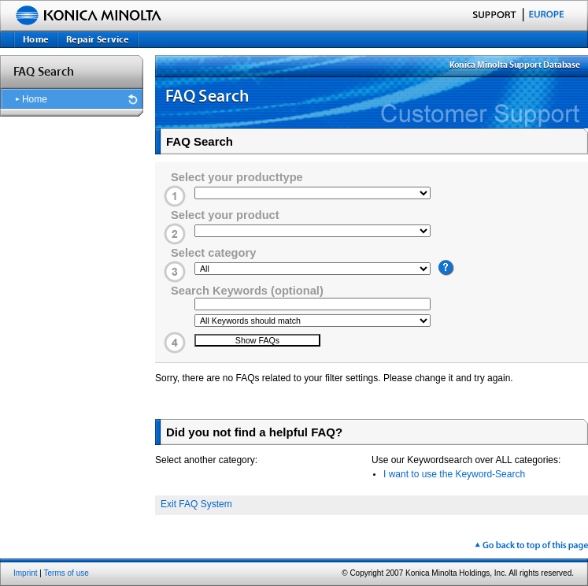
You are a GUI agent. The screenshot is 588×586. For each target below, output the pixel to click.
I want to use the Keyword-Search (454, 474)
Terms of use (66, 573)
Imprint (25, 573)
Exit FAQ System (196, 504)
